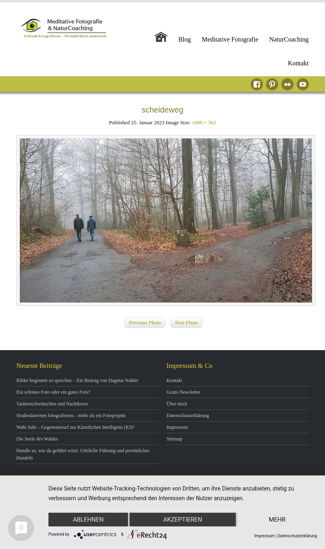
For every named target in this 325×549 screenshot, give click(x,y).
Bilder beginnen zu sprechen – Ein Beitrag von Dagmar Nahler (77, 380)
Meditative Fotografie (230, 39)
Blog (184, 39)
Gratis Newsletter (184, 392)
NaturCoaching (289, 39)
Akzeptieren (182, 519)
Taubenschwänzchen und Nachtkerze (52, 404)
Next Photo (186, 322)
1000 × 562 (204, 122)
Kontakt (298, 63)
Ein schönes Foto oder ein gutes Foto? (53, 392)
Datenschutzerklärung (188, 415)
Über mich (177, 404)
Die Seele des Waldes (37, 439)
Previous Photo (145, 322)
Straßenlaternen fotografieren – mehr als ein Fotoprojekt (71, 415)
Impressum (177, 427)
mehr (277, 519)
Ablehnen (88, 519)
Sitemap (174, 439)
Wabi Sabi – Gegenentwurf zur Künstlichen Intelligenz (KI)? (76, 427)
